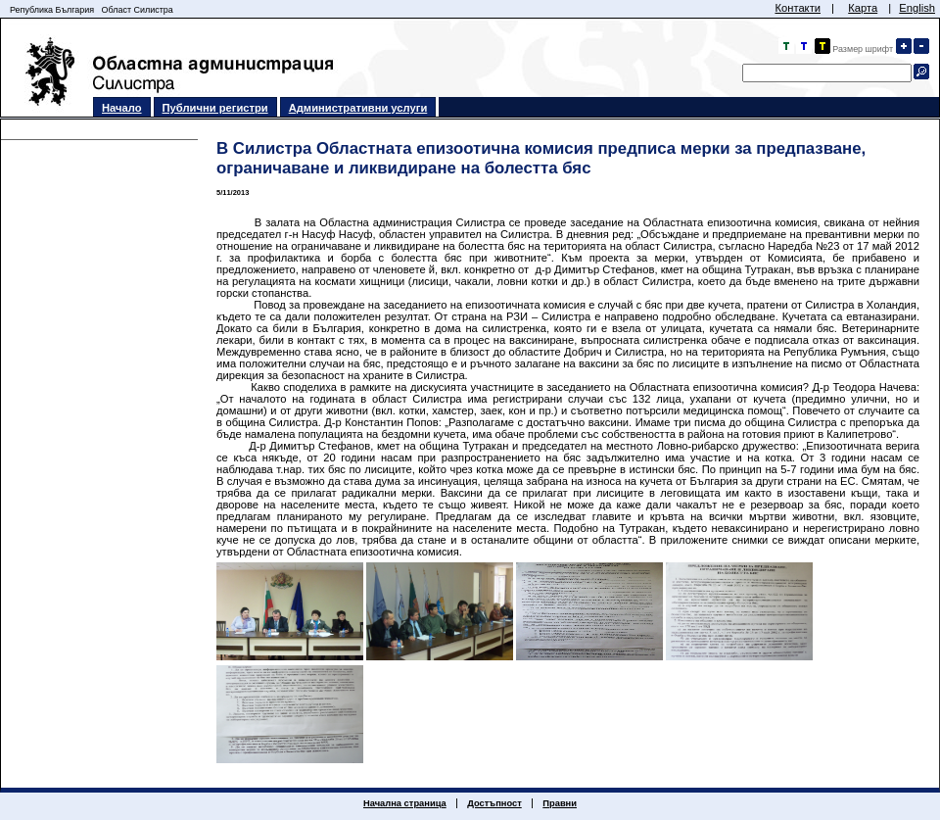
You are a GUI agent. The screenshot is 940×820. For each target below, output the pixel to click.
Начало (122, 108)
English (917, 8)
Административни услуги (358, 108)
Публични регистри (215, 108)
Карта (862, 8)
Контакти (798, 8)
